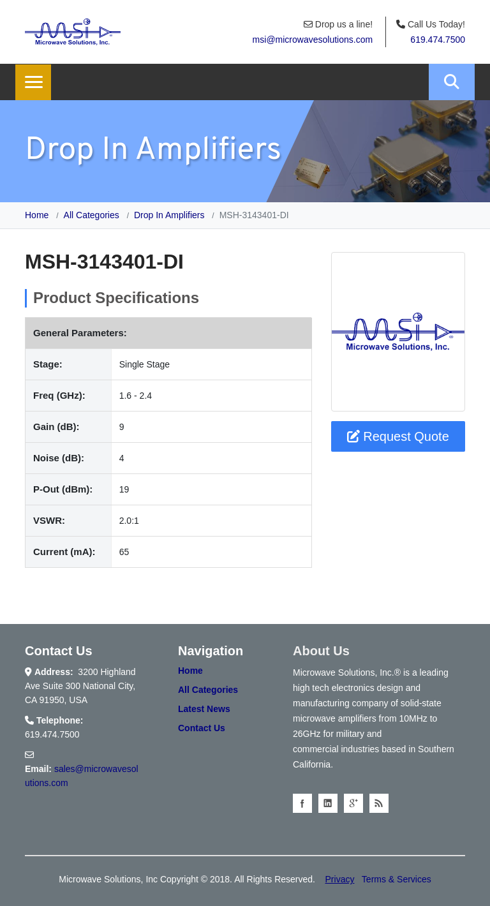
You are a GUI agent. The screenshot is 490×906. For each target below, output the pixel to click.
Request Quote (398, 436)
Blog (379, 803)
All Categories (91, 215)
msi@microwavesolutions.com (313, 39)
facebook (302, 803)
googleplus (353, 803)
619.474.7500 (437, 39)
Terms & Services (396, 879)
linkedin (328, 803)
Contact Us (201, 728)
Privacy (340, 879)
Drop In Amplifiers (169, 215)
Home (36, 215)
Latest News (204, 709)
